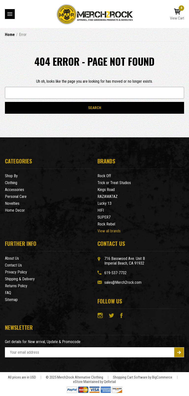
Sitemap (11, 299)
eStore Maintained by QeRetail (94, 382)
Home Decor (15, 210)
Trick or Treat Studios (114, 182)
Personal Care (16, 196)
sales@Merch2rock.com (123, 282)
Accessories (14, 189)
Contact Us (13, 265)
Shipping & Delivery (20, 279)
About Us (12, 258)
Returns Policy (16, 286)
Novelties (12, 203)
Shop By (11, 176)
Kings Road (106, 189)
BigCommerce (162, 377)
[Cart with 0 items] (177, 14)
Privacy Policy (16, 272)
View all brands (109, 231)
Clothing (11, 182)
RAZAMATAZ (107, 196)
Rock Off (104, 176)
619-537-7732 (115, 272)
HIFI (100, 210)
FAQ (8, 292)
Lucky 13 (104, 203)
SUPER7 (103, 217)
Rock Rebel (106, 224)
